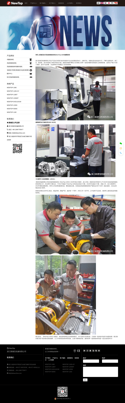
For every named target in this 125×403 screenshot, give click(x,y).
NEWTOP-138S (12, 87)
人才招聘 (70, 3)
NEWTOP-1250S (12, 105)
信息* (84, 365)
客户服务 (43, 3)
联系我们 (79, 3)
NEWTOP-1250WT (13, 98)
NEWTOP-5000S (12, 108)
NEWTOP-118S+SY (13, 91)
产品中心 (33, 3)
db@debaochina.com (15, 373)
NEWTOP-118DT (12, 94)
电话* (103, 358)
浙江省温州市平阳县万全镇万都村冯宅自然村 (22, 364)
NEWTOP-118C (12, 112)
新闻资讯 (61, 3)
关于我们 (52, 3)
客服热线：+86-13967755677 (17, 370)
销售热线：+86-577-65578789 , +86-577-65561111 (24, 367)
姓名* (84, 358)
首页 (26, 3)
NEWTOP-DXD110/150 (14, 101)
